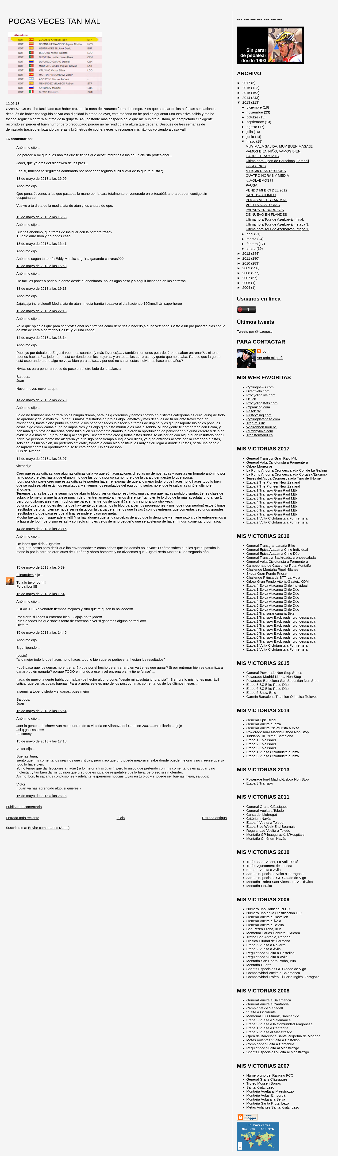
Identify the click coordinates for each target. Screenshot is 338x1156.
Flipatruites (25, 575)
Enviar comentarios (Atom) (49, 828)
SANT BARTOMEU (261, 195)
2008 (246, 273)
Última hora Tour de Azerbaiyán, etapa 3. (277, 224)
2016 (246, 88)
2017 (246, 83)
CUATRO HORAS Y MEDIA (267, 175)
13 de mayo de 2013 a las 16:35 (41, 217)
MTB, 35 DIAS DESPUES (266, 171)
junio (251, 137)
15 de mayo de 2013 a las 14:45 (41, 632)
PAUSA (251, 185)
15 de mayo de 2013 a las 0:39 (40, 567)
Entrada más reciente (22, 818)
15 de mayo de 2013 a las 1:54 (40, 594)
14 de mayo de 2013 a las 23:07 (41, 459)
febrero (253, 244)
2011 (246, 258)
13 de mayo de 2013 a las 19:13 (41, 288)
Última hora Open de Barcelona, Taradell (277, 161)
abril (250, 234)
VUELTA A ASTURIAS (263, 205)
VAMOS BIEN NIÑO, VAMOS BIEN (273, 151)
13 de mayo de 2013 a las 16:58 (41, 266)
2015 (246, 93)
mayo (251, 141)
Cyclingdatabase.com (263, 419)
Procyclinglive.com (261, 395)
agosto (252, 127)
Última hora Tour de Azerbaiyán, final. (275, 219)
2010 (246, 263)
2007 (246, 278)
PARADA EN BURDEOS (265, 210)
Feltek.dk (253, 411)
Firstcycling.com (259, 415)
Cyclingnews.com (260, 387)
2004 (246, 287)
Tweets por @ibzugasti (255, 331)
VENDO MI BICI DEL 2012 (266, 190)
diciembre (255, 107)
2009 (246, 268)
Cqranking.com (258, 407)
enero (252, 248)
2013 (246, 102)
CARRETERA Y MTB (262, 156)
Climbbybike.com (259, 431)
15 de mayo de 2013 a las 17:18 (41, 741)
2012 (246, 253)
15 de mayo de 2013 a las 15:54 (41, 711)
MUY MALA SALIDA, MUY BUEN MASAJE (279, 146)
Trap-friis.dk (255, 423)
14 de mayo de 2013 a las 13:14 (41, 338)
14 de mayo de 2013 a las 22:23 (41, 400)
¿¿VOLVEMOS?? (259, 180)
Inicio (121, 818)
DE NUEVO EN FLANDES (266, 214)
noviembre (255, 112)
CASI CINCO (256, 166)
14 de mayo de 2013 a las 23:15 (41, 529)
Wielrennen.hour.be (261, 427)
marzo (252, 239)
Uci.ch (251, 399)
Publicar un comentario (24, 807)
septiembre (256, 122)
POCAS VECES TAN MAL (54, 21)
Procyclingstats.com (262, 403)
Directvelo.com (258, 391)
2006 (246, 283)
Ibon (265, 351)
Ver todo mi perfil (270, 358)
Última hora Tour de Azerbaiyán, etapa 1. (277, 229)
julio (250, 132)
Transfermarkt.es (259, 435)
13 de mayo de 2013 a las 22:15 (41, 311)
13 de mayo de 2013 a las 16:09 (41, 178)
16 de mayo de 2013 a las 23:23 (41, 796)
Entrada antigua (214, 818)
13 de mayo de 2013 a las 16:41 (41, 244)
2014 (246, 98)
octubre (253, 117)
